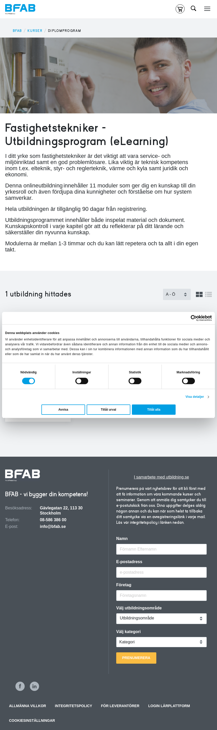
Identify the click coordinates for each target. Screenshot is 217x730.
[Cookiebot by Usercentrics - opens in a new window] (189, 318)
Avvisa (63, 409)
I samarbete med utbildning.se (161, 477)
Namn (122, 539)
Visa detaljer (194, 397)
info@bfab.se (53, 526)
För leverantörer (120, 706)
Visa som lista (208, 294)
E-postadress (129, 562)
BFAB (17, 31)
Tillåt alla (153, 409)
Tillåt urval (108, 409)
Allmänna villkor (27, 706)
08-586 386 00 (53, 520)
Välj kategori (128, 632)
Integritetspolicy (73, 706)
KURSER (35, 31)
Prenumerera (136, 658)
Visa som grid (199, 294)
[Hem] (20, 9)
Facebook (20, 686)
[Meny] (207, 9)
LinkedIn (34, 686)
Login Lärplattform (169, 706)
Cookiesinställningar (32, 720)
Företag (123, 585)
